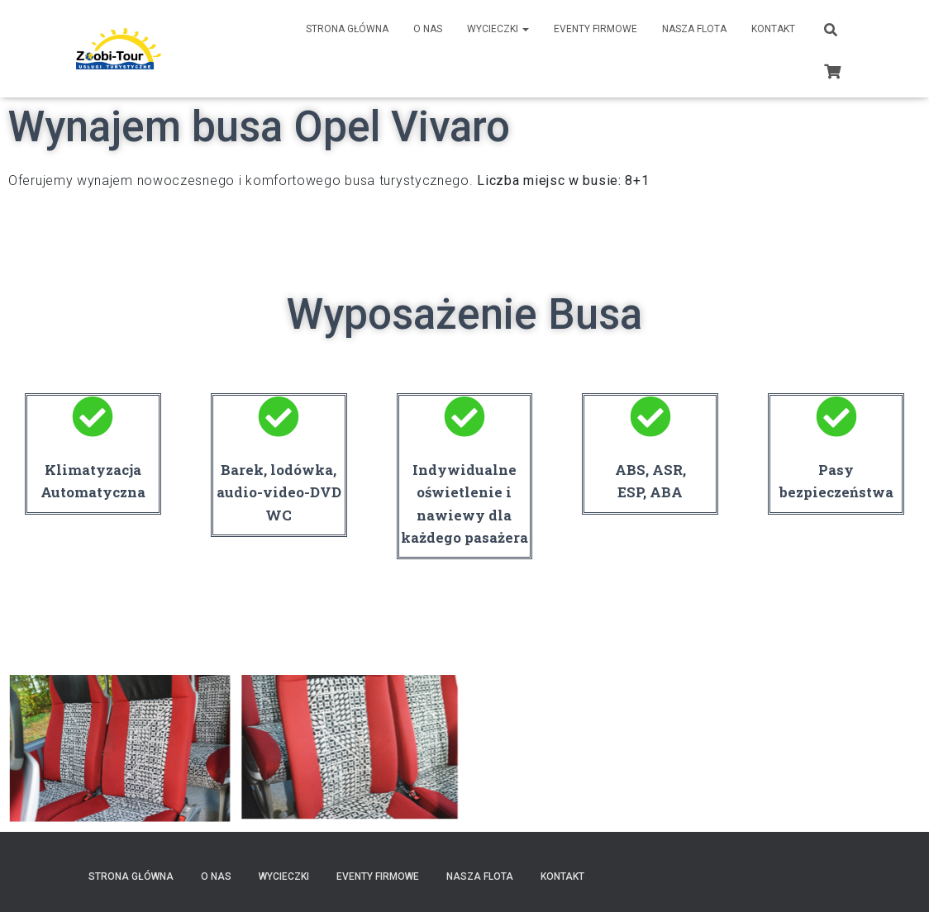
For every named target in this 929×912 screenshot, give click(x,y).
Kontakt (773, 29)
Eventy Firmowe (595, 29)
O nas (427, 29)
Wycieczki (498, 29)
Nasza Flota (694, 29)
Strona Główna (347, 29)
